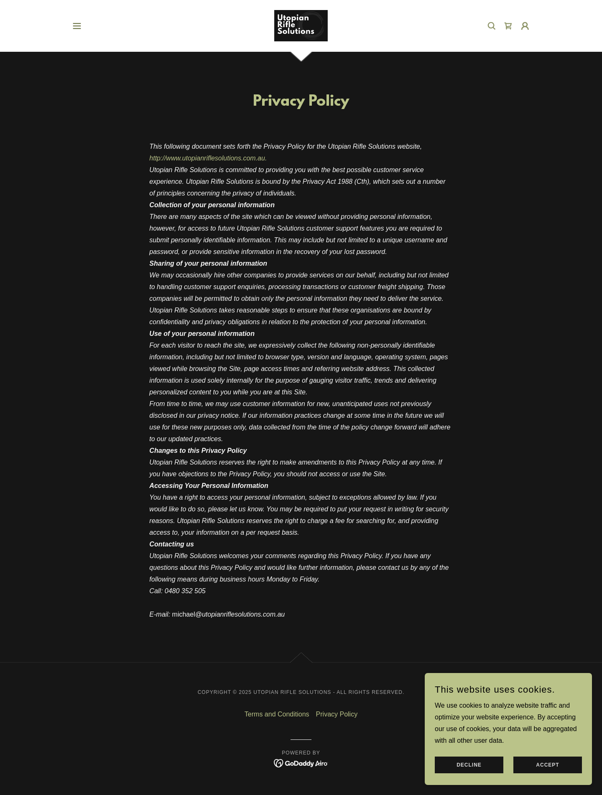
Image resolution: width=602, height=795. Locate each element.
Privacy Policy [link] (337, 714)
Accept (547, 771)
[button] (77, 26)
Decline (469, 771)
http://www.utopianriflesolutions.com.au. (208, 158)
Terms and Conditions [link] (277, 714)
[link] (301, 25)
